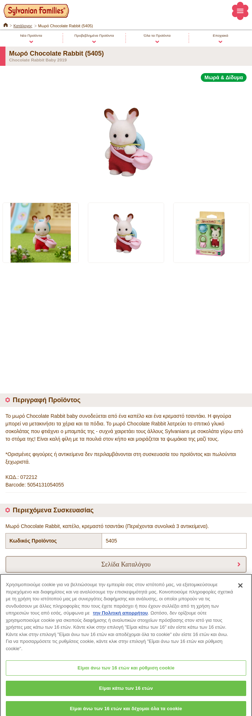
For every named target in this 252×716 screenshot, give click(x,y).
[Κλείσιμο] (240, 589)
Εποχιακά (220, 35)
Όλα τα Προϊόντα (157, 35)
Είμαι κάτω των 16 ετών (126, 691)
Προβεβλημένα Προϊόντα (94, 35)
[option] (126, 138)
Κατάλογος (22, 26)
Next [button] (241, 233)
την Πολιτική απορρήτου (120, 616)
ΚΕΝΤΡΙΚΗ (6, 24)
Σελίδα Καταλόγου (126, 564)
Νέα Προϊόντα (31, 35)
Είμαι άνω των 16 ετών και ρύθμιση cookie (125, 671)
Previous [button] (13, 233)
